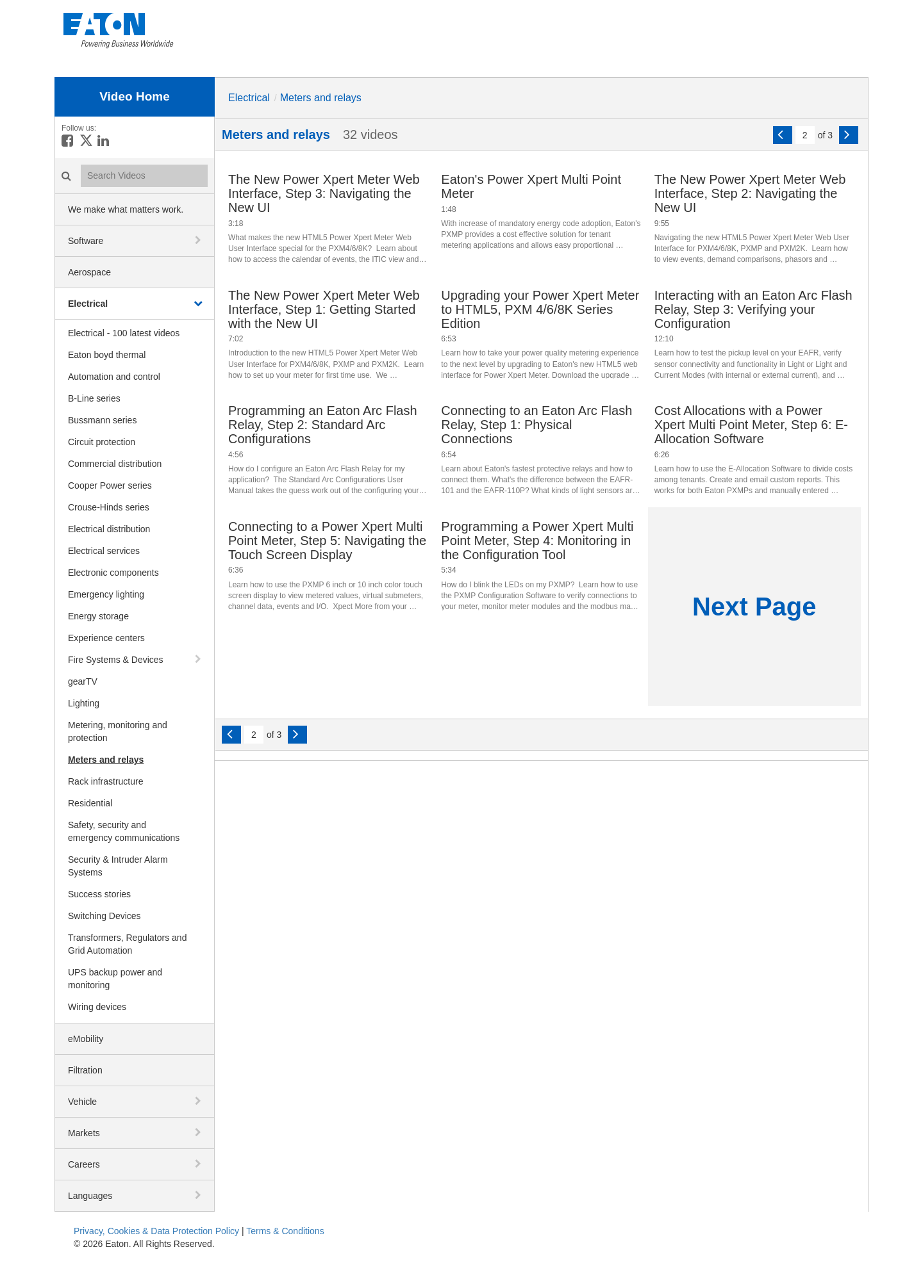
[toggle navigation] (199, 240)
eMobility (85, 1039)
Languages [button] (90, 1196)
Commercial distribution (115, 464)
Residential (90, 803)
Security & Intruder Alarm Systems (118, 865)
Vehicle (82, 1101)
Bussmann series (102, 420)
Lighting (83, 703)
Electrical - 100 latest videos (123, 333)
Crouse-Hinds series (108, 507)
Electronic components (113, 572)
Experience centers (106, 638)
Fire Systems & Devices (115, 660)
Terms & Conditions (285, 1231)
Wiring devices (97, 1007)
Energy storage (98, 616)
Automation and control (114, 376)
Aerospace (89, 272)
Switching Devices (104, 916)
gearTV (82, 681)
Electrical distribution (109, 529)
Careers (84, 1164)
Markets (84, 1133)
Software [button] (85, 241)
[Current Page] (805, 135)
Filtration (85, 1070)
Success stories (99, 894)
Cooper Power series (110, 485)
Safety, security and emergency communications (123, 831)
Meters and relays (106, 759)
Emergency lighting (106, 594)
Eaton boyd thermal (107, 355)
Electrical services (104, 551)
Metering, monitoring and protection (117, 731)
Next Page (754, 606)
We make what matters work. (125, 209)
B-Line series (94, 398)
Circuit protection (101, 442)
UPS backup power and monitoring (115, 978)
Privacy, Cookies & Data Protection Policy (156, 1231)
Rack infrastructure (105, 781)
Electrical (88, 303)
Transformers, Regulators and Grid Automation (127, 944)
